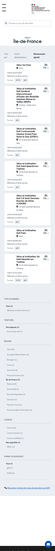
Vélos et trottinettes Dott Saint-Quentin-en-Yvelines (27, 166)
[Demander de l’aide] (48, 544)
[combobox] (27, 23)
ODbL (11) (11, 446)
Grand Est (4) (12, 370)
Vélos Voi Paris (23, 65)
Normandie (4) (13, 389)
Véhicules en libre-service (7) (18, 310)
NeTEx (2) (11, 473)
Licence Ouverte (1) (14, 433)
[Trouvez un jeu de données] (27, 23)
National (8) (11, 384)
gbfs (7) (10, 468)
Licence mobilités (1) (15, 438)
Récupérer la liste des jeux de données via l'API (28, 488)
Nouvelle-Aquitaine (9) (16, 394)
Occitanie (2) (12, 399)
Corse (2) (10, 365)
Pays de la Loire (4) (14, 405)
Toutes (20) (11, 428)
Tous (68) (10, 349)
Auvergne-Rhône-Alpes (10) (18, 354)
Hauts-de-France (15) (15, 375)
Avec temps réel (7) (14, 331)
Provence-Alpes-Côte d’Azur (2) (19, 410)
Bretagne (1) (12, 360)
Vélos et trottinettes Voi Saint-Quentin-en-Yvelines (28, 259)
